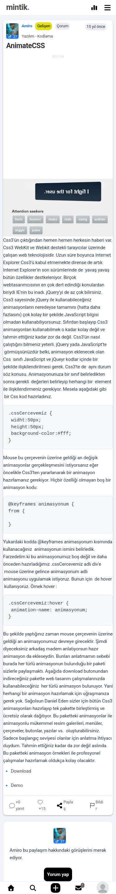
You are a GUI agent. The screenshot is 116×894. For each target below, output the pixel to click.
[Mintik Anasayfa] (17, 8)
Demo (17, 785)
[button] (11, 29)
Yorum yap (58, 874)
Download (21, 771)
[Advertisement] (58, 117)
